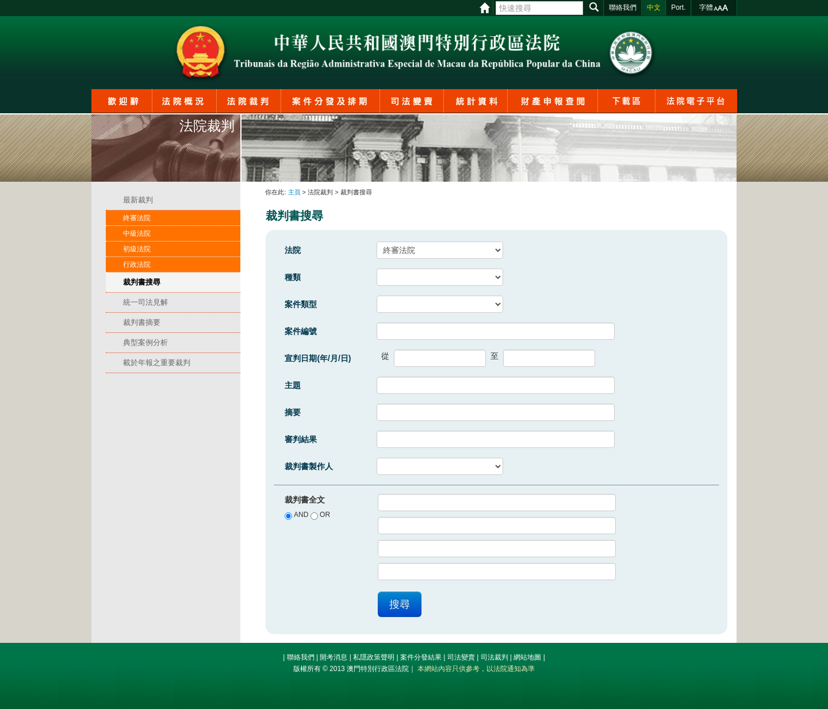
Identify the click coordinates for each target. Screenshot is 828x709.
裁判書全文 (305, 499)
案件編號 (301, 331)
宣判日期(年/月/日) (318, 358)
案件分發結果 (421, 657)
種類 (293, 277)
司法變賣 (461, 657)
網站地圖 (527, 657)
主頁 (294, 192)
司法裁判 (494, 657)
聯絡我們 (301, 657)
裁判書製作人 (309, 466)
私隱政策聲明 (373, 657)
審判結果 (301, 439)
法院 (293, 250)
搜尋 (399, 604)
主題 (293, 385)
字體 (706, 7)
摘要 (293, 412)
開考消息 (333, 657)
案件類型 (301, 304)
